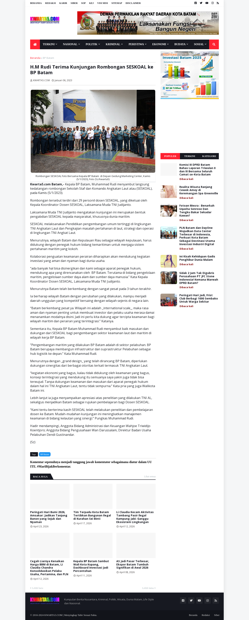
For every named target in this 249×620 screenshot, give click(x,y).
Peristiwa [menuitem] (136, 44)
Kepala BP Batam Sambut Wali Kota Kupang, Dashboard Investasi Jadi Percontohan (91, 566)
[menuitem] (35, 44)
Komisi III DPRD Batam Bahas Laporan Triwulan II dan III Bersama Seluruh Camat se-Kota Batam (197, 169)
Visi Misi (102, 3)
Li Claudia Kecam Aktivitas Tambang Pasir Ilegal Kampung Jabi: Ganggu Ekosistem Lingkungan (135, 517)
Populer (170, 156)
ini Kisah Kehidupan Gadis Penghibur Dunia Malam (197, 258)
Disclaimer (133, 3)
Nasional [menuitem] (70, 44)
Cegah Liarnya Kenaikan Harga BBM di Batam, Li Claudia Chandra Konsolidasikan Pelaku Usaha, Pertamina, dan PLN (49, 568)
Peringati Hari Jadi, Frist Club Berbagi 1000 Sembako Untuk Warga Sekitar (198, 298)
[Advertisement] (189, 126)
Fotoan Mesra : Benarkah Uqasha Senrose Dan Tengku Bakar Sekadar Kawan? (196, 210)
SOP (83, 3)
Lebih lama (148, 588)
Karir (63, 3)
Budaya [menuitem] (180, 44)
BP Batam (48, 58)
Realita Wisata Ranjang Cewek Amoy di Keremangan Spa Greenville (198, 190)
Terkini (189, 156)
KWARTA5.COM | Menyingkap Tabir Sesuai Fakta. (70, 615)
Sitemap (116, 3)
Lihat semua (150, 476)
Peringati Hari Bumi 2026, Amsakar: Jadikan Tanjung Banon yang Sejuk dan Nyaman (48, 517)
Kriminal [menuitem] (113, 44)
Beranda (36, 3)
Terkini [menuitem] (49, 44)
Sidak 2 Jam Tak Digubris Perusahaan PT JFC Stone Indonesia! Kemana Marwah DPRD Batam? (198, 277)
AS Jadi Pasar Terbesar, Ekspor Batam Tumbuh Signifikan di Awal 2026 (132, 564)
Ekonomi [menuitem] (159, 44)
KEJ (91, 3)
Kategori (209, 156)
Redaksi (50, 3)
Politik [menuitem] (91, 44)
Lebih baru (37, 588)
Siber (74, 3)
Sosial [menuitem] (199, 44)
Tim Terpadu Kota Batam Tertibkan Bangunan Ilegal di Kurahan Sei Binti (92, 515)
